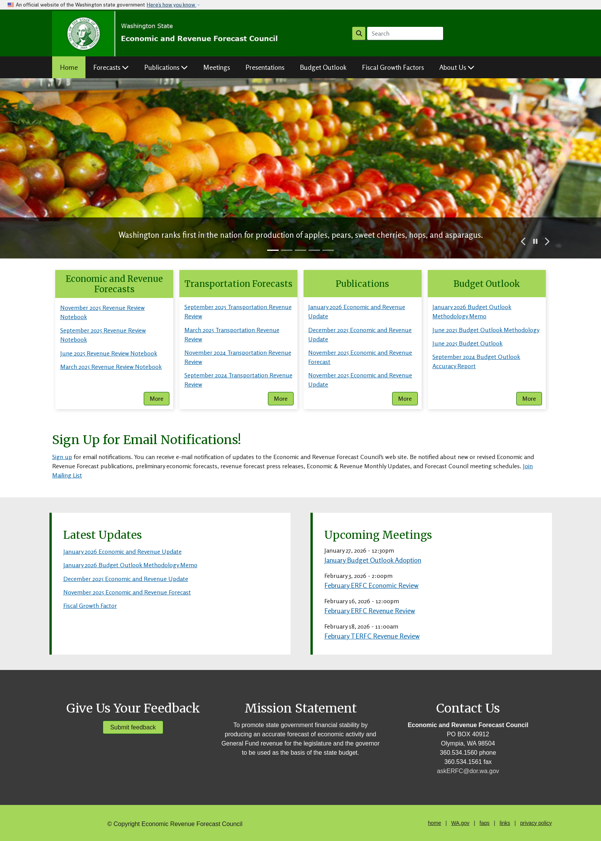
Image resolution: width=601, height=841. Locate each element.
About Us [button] (457, 67)
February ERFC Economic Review (371, 585)
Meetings (216, 67)
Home (69, 67)
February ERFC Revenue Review (369, 610)
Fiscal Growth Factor (90, 605)
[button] (523, 241)
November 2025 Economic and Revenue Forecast (127, 592)
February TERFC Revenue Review (372, 636)
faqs (484, 823)
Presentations (264, 67)
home (434, 823)
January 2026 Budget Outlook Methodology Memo (130, 565)
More (156, 398)
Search (359, 33)
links (504, 823)
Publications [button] (166, 67)
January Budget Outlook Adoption (372, 560)
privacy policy (536, 823)
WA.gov (460, 823)
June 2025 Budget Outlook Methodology (485, 330)
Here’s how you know (171, 5)
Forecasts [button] (111, 67)
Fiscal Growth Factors (393, 67)
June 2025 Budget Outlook (467, 343)
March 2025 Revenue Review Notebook (111, 366)
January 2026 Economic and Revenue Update (122, 551)
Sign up (62, 457)
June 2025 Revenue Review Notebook (108, 353)
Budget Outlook (323, 67)
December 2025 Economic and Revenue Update (125, 579)
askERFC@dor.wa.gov (468, 771)
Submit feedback (133, 727)
